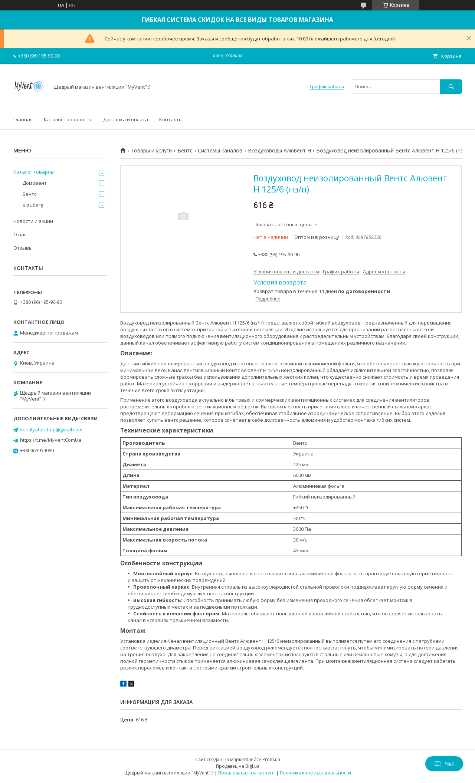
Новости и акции (33, 221)
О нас (19, 234)
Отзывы (23, 247)
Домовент (35, 183)
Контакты (171, 119)
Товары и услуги (151, 151)
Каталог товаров (64, 119)
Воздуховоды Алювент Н (279, 151)
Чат (444, 763)
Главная (23, 119)
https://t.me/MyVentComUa (50, 440)
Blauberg (33, 205)
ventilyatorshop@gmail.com (51, 429)
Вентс (185, 151)
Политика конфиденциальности (315, 773)
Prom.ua (271, 759)
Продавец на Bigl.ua (237, 766)
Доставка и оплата (125, 119)
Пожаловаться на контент (246, 773)
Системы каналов (220, 151)
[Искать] (451, 86)
